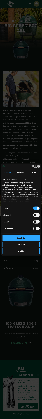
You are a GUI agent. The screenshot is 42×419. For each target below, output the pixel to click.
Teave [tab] (34, 172)
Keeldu (21, 251)
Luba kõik (21, 238)
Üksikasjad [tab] (21, 172)
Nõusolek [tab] (7, 172)
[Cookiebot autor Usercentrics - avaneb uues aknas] (30, 166)
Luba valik (21, 244)
